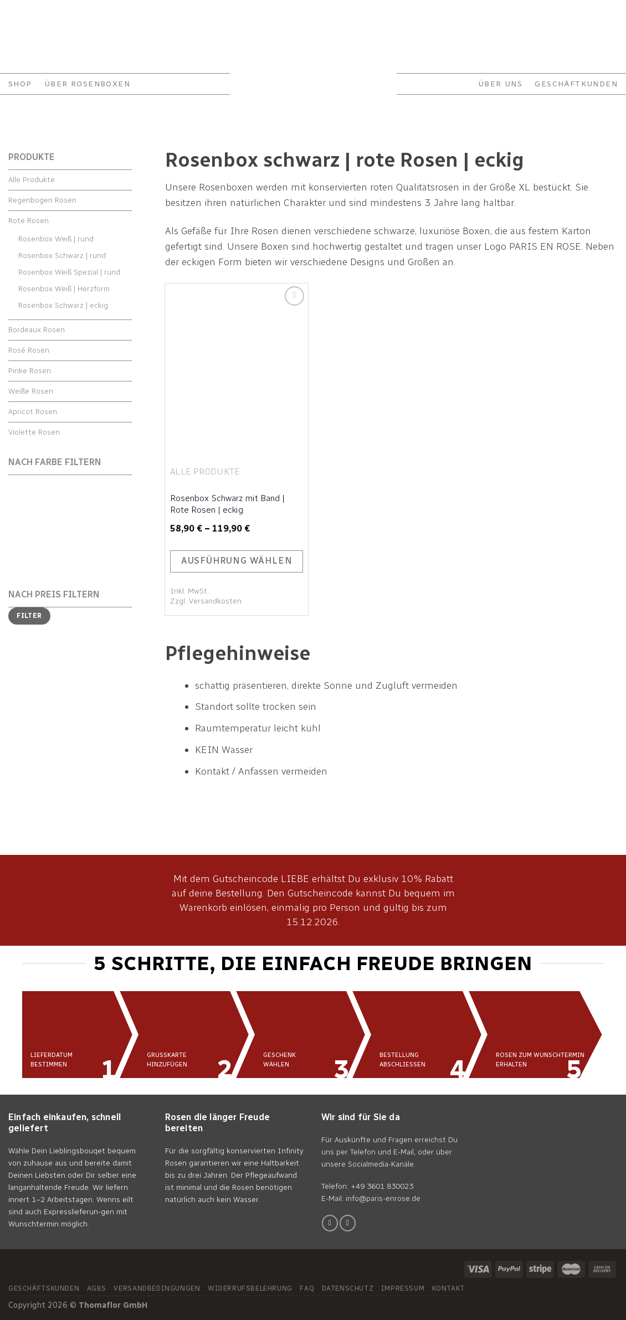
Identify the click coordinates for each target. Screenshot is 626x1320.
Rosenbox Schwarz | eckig (63, 305)
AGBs (96, 1288)
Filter (29, 616)
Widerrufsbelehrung (250, 1288)
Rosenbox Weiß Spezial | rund (69, 272)
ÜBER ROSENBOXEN (87, 84)
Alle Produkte (31, 179)
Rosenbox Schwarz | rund (62, 255)
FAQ (98, 13)
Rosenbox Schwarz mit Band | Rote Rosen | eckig (227, 504)
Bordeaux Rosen (36, 329)
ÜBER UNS (500, 84)
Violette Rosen (34, 432)
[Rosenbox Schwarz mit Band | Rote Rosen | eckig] (236, 369)
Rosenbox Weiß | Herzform (64, 288)
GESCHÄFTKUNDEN (576, 84)
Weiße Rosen (30, 391)
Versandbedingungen (157, 1288)
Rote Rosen (28, 220)
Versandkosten (215, 601)
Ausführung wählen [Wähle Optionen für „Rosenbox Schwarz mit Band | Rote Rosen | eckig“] (237, 560)
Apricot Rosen (32, 411)
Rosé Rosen (28, 350)
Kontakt (23, 13)
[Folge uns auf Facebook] (330, 1223)
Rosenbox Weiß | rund (56, 239)
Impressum (403, 1288)
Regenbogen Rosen (42, 200)
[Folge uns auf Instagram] (348, 1223)
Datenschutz (348, 1288)
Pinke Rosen (29, 370)
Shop (20, 84)
